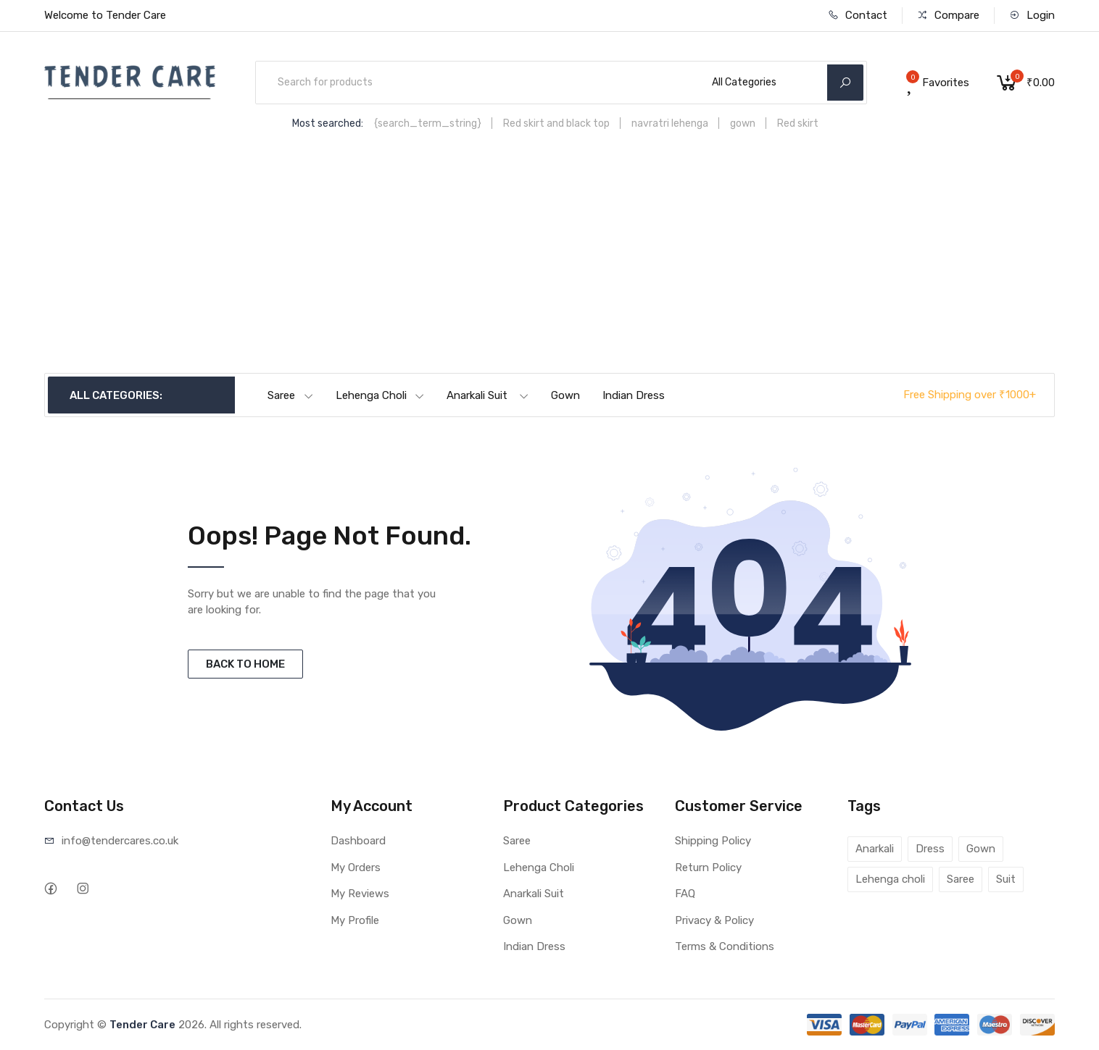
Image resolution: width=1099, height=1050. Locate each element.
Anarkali (874, 848)
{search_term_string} (427, 123)
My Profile (355, 920)
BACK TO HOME (245, 664)
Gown (565, 395)
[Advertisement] (549, 264)
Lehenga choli (890, 879)
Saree (291, 395)
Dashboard (358, 840)
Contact (857, 15)
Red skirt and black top (556, 123)
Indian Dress (633, 395)
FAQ (685, 893)
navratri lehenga (669, 123)
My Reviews (360, 893)
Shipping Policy (713, 840)
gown (742, 123)
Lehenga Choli (380, 395)
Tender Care (142, 1024)
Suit (1006, 879)
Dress (930, 848)
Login (1032, 15)
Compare (948, 15)
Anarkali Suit (488, 395)
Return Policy (708, 867)
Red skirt (797, 123)
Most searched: (327, 123)
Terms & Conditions (724, 946)
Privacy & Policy (714, 920)
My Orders (356, 867)
